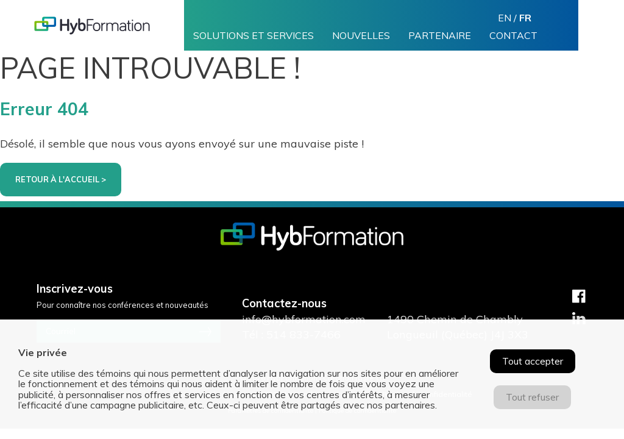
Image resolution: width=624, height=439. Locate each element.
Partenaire (439, 35)
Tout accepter (532, 361)
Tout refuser (532, 397)
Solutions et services (253, 35)
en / (514, 18)
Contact (513, 35)
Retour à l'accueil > (60, 179)
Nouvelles (361, 35)
